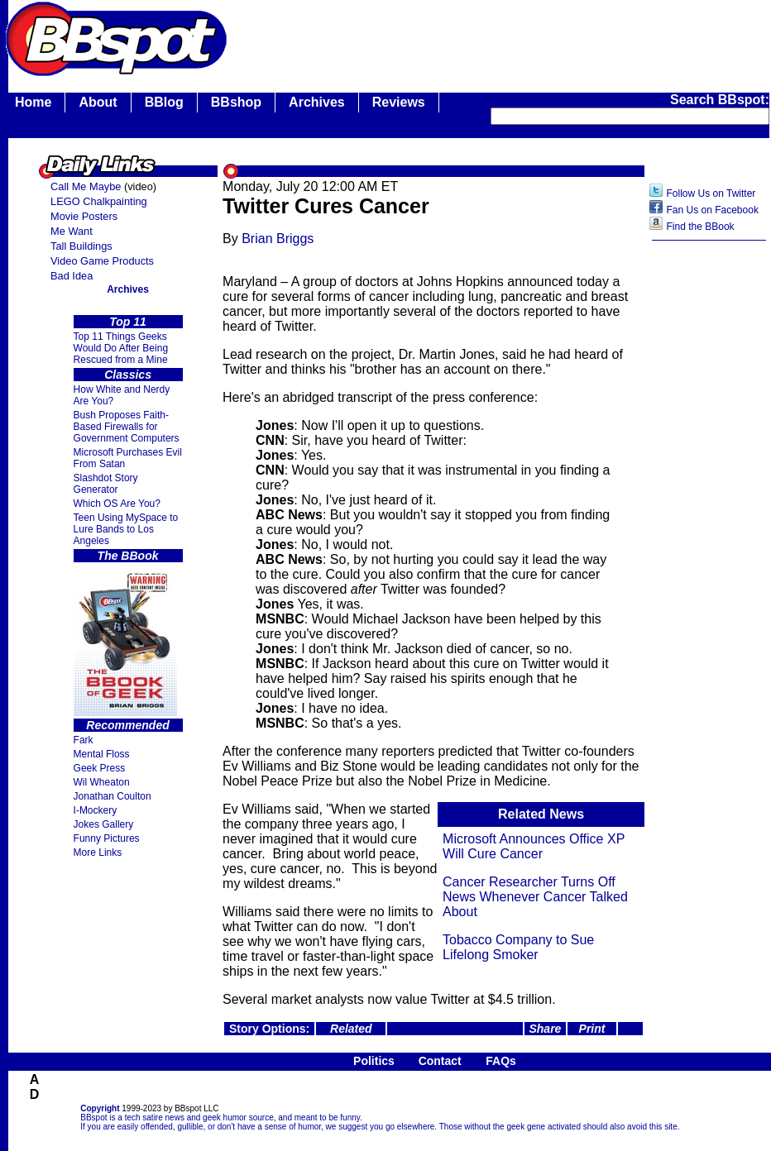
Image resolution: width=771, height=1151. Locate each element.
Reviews (398, 102)
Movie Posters (83, 216)
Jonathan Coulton (112, 796)
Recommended (127, 725)
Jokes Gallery (104, 824)
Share (545, 1028)
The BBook (128, 555)
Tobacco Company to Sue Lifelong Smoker (518, 947)
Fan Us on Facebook (713, 210)
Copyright (99, 1108)
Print (592, 1028)
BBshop (236, 102)
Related (351, 1028)
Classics (127, 374)
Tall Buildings (81, 246)
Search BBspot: (719, 100)
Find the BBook (701, 226)
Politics (374, 1060)
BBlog (164, 102)
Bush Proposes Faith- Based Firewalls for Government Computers (127, 426)
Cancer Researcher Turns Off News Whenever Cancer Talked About (535, 897)
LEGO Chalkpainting (98, 201)
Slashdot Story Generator (106, 483)
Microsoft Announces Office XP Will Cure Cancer (534, 846)
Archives (317, 102)
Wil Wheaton (102, 782)
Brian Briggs (278, 239)
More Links (98, 852)
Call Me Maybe (85, 186)
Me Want (71, 231)
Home (33, 102)
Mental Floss (102, 754)
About (98, 102)
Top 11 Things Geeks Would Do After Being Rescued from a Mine (121, 348)
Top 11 (127, 321)
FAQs (501, 1060)
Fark (83, 740)
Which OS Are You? (117, 503)
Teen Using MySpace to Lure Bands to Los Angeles (126, 529)
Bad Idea (71, 276)
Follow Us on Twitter (711, 193)
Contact (440, 1060)
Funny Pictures (107, 838)
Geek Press (100, 768)
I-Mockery (95, 810)
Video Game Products (102, 261)
